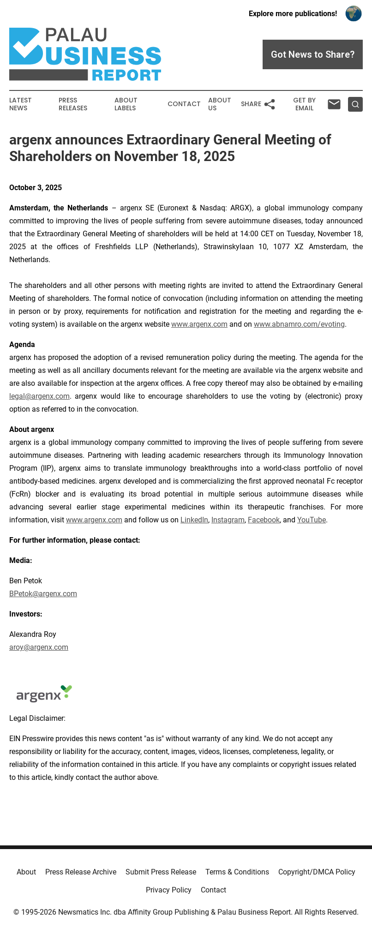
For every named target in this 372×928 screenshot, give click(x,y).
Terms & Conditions (237, 872)
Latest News (20, 104)
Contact (184, 104)
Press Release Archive (80, 872)
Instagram (228, 519)
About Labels (126, 104)
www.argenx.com (199, 324)
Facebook (264, 519)
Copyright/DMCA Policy (316, 872)
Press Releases (73, 104)
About (26, 872)
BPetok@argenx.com (43, 593)
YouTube (311, 519)
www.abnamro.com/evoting (299, 324)
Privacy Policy (169, 890)
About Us (219, 104)
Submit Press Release (161, 872)
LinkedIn (194, 519)
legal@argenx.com (39, 396)
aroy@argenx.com (38, 647)
